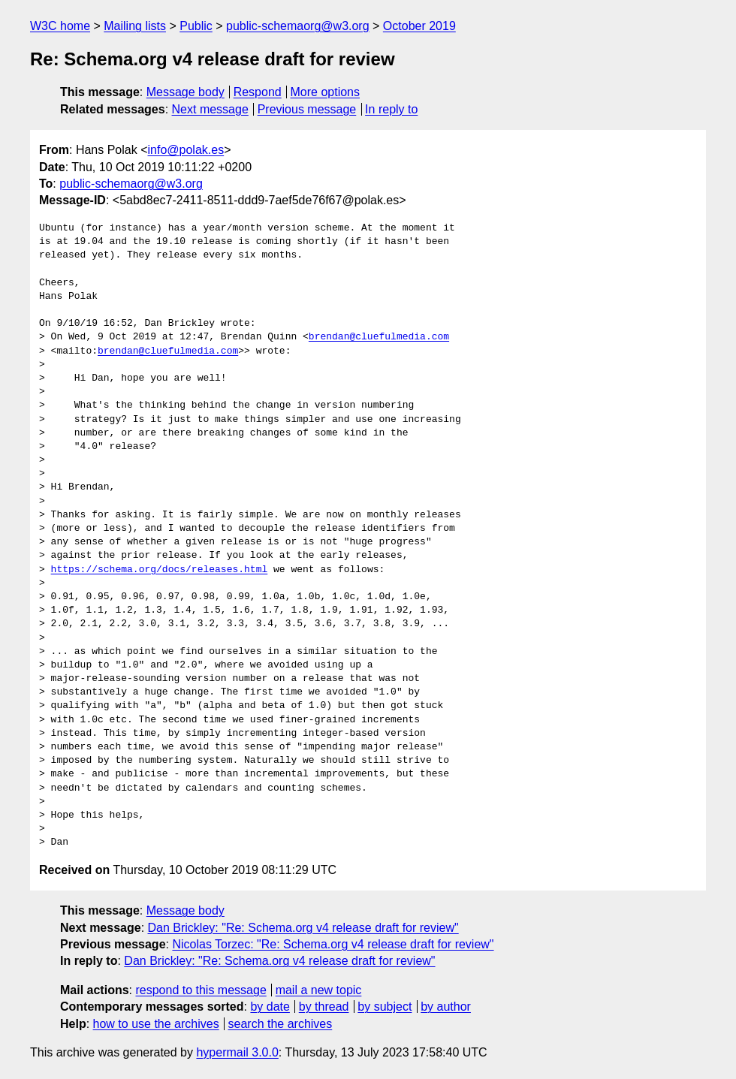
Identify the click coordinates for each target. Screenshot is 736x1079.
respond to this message (200, 990)
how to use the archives (156, 1023)
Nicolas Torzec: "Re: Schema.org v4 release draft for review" (332, 944)
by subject (384, 1006)
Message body (185, 92)
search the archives (280, 1023)
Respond (258, 92)
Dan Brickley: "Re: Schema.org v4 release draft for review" (303, 927)
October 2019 (419, 26)
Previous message (307, 109)
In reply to (391, 109)
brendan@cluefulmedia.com (379, 337)
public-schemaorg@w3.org (298, 26)
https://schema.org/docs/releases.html (159, 570)
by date (269, 1006)
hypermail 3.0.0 (237, 1052)
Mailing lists (135, 26)
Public (196, 26)
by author (446, 1006)
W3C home (60, 26)
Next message (210, 109)
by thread (324, 1006)
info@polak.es (186, 149)
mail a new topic (319, 990)
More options (325, 92)
